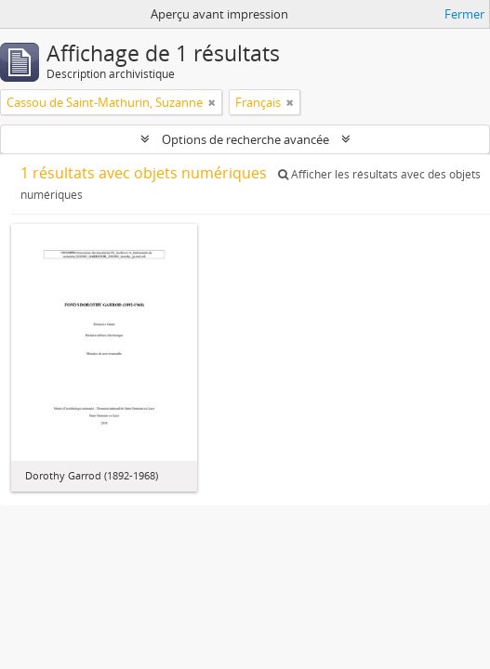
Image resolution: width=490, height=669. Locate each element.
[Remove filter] (212, 102)
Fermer (464, 14)
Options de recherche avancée (245, 139)
